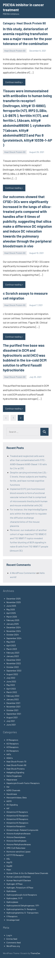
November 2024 (13, 631)
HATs (8, 754)
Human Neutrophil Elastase (18, 880)
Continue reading (13, 82)
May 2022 (10, 685)
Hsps (8, 869)
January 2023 (12, 656)
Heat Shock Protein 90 (14, 50)
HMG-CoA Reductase (15, 848)
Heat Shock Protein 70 (16, 761)
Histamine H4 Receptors (17, 823)
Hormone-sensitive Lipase (18, 851)
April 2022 (11, 688)
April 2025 (11, 613)
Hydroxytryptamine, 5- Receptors (21, 909)
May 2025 (10, 609)
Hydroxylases (12, 902)
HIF (8, 808)
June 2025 (11, 606)
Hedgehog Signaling (15, 772)
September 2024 (13, 638)
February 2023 (12, 652)
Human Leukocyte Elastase (18, 876)
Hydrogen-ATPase (14, 884)
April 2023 (11, 645)
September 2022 (13, 670)
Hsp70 (9, 862)
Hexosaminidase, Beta (16, 797)
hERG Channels (13, 790)
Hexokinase (11, 794)
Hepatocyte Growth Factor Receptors (23, 783)
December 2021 (13, 703)
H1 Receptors (12, 740)
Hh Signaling (12, 804)
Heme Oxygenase (14, 776)
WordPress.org (13, 946)
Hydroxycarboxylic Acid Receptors (21, 895)
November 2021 (13, 706)
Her (8, 787)
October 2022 (12, 667)
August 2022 (12, 674)
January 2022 (12, 699)
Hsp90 (9, 866)
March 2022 (11, 692)
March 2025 (11, 616)
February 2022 (12, 696)
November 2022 (13, 663)
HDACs (9, 758)
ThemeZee (35, 953)
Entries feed (11, 939)
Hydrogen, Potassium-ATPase (19, 887)
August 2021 (12, 717)
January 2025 (12, 624)
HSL (8, 859)
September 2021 (13, 714)
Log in (9, 935)
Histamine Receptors (15, 826)
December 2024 (13, 627)
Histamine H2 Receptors (17, 815)
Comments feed (13, 942)
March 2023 (11, 649)
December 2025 (13, 598)
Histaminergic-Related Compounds (22, 830)
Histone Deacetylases (16, 837)
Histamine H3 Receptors (17, 819)
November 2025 (13, 602)
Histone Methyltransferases (18, 844)
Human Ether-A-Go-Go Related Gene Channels (27, 873)
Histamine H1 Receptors (17, 812)
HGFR (9, 801)
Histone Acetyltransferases (18, 833)
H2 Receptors (12, 743)
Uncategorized (12, 920)
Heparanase (11, 779)
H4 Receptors (12, 751)
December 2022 (13, 660)
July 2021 (10, 721)
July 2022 (10, 678)
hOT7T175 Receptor (15, 855)
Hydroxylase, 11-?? (14, 898)
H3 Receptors (12, 747)
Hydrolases (11, 891)
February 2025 (12, 620)
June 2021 (11, 724)
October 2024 (12, 634)
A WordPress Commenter (23, 572)
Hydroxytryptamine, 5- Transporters (22, 912)
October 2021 (12, 710)
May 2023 (10, 642)
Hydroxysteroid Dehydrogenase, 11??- (22, 905)
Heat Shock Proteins (15, 768)
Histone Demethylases (16, 840)
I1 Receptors (11, 916)
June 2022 (11, 681)
